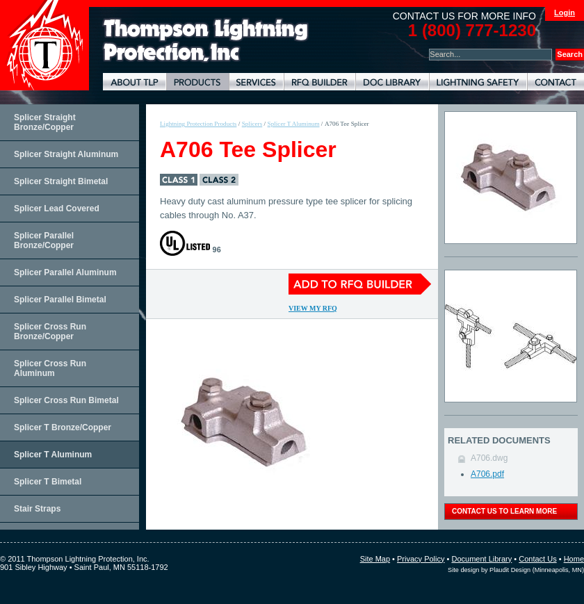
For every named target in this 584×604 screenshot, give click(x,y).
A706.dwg (489, 458)
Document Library (392, 81)
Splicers (252, 123)
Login (564, 12)
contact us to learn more (504, 511)
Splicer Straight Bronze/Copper (45, 122)
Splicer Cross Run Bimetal (66, 400)
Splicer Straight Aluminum (66, 154)
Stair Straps (37, 509)
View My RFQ (313, 308)
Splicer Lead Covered (56, 208)
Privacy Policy (420, 559)
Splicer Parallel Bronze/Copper (44, 240)
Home (574, 559)
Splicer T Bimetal (47, 482)
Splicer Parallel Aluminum (65, 272)
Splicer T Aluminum (53, 454)
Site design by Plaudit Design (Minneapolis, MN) (516, 569)
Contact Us (537, 559)
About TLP (134, 81)
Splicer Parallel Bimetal (60, 299)
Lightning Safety (478, 81)
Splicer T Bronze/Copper (62, 427)
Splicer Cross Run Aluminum (50, 368)
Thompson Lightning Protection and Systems (44, 45)
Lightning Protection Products (197, 81)
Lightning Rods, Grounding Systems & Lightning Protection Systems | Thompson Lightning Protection (206, 40)
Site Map (375, 559)
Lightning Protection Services (256, 81)
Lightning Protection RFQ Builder (319, 81)
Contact (555, 81)
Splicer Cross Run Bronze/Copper (50, 331)
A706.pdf (487, 474)
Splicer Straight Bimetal (61, 181)
